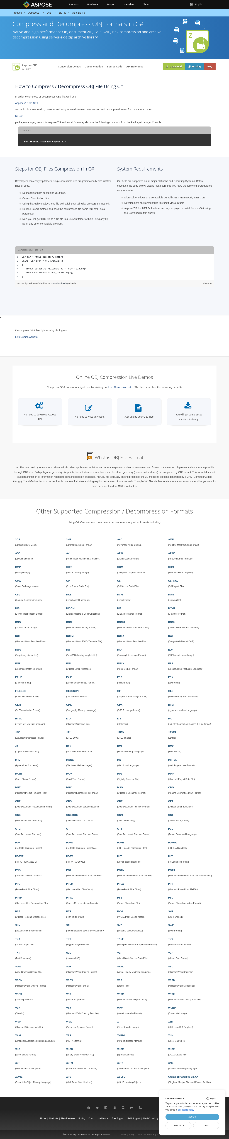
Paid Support (134, 1118)
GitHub (72, 283)
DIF (119, 608)
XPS (68, 1076)
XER (68, 1035)
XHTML (121, 1035)
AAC (120, 539)
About (146, 4)
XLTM (69, 1063)
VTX (68, 1007)
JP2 (68, 732)
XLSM (120, 1049)
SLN (17, 925)
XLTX (120, 1063)
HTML (18, 718)
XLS (17, 1049)
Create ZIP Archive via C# (183, 1076)
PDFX (69, 856)
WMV (69, 1021)
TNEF (120, 939)
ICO (68, 718)
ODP (18, 801)
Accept (192, 1117)
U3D (68, 952)
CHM (171, 567)
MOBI (18, 773)
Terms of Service (146, 1134)
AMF (171, 539)
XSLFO (121, 1076)
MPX (69, 787)
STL (68, 925)
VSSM (171, 980)
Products (74, 4)
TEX (17, 939)
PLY (170, 856)
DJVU (171, 608)
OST (170, 815)
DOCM (121, 622)
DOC (69, 622)
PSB (119, 897)
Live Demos (102, 1118)
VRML (120, 966)
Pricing (194, 66)
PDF (17, 842)
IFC (170, 718)
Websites (129, 4)
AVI (68, 553)
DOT (18, 635)
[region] (114, 267)
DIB (17, 608)
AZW (120, 553)
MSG (120, 787)
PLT (119, 856)
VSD (170, 966)
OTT (119, 828)
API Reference (134, 66)
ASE (17, 553)
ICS (119, 718)
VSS (119, 980)
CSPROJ (173, 580)
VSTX (171, 994)
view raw (207, 283)
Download (173, 66)
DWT (69, 649)
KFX (68, 746)
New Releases (68, 1118)
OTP (68, 828)
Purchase (92, 4)
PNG (18, 870)
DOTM (70, 635)
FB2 (119, 677)
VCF (170, 952)
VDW (18, 966)
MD (119, 759)
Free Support (118, 1118)
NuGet (18, 116)
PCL (170, 828)
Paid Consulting (150, 1118)
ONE (18, 815)
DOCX (171, 622)
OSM (120, 815)
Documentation (94, 66)
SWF (171, 925)
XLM (171, 1035)
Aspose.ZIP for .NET (26, 103)
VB (119, 952)
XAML (18, 1035)
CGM (120, 567)
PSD (170, 897)
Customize (178, 1125)
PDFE (120, 842)
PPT (170, 883)
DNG (18, 622)
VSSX (18, 994)
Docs (91, 1118)
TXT (17, 952)
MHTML (172, 759)
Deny (206, 1125)
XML (171, 1063)
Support (110, 4)
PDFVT (19, 856)
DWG (18, 649)
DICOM (70, 608)
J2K (17, 732)
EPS (170, 663)
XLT (17, 1063)
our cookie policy (186, 1110)
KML (120, 746)
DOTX (120, 635)
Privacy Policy (127, 1134)
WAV (120, 1007)
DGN (171, 594)
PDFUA (172, 842)
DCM (120, 594)
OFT (170, 801)
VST (68, 994)
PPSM (69, 883)
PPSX (120, 883)
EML (69, 663)
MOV (69, 773)
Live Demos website (26, 336)
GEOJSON (72, 691)
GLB (171, 691)
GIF (119, 691)
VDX (68, 966)
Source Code (114, 66)
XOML (18, 1076)
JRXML (172, 732)
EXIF (69, 677)
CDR (69, 567)
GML (69, 704)
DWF (171, 635)
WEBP (172, 1007)
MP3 (119, 773)
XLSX (171, 1049)
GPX (120, 704)
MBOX (70, 759)
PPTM (18, 897)
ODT (120, 801)
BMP (18, 567)
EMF (18, 663)
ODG (171, 787)
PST (17, 911)
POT (68, 870)
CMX (18, 580)
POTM (120, 870)
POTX (171, 870)
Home (43, 1118)
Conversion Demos (69, 66)
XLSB (69, 1049)
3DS (17, 539)
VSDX (69, 980)
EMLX (120, 663)
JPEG (120, 732)
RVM (120, 911)
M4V (17, 759)
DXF (119, 649)
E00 (170, 649)
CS (119, 580)
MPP (171, 773)
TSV (170, 939)
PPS (17, 883)
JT (16, 746)
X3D (170, 1021)
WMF (18, 1021)
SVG (120, 925)
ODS (69, 801)
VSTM (120, 994)
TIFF (69, 939)
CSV (17, 594)
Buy (209, 66)
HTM (171, 704)
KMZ (171, 746)
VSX (17, 1007)
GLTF (18, 704)
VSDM (18, 980)
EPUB (18, 677)
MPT (18, 787)
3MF (68, 539)
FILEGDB (20, 691)
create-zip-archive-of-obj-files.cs (34, 283)
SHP (170, 911)
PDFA (69, 842)
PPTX (69, 897)
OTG (18, 828)
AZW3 (171, 553)
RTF (68, 911)
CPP (68, 580)
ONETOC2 (72, 815)
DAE (69, 594)
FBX (170, 677)
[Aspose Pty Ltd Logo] (43, 4)
